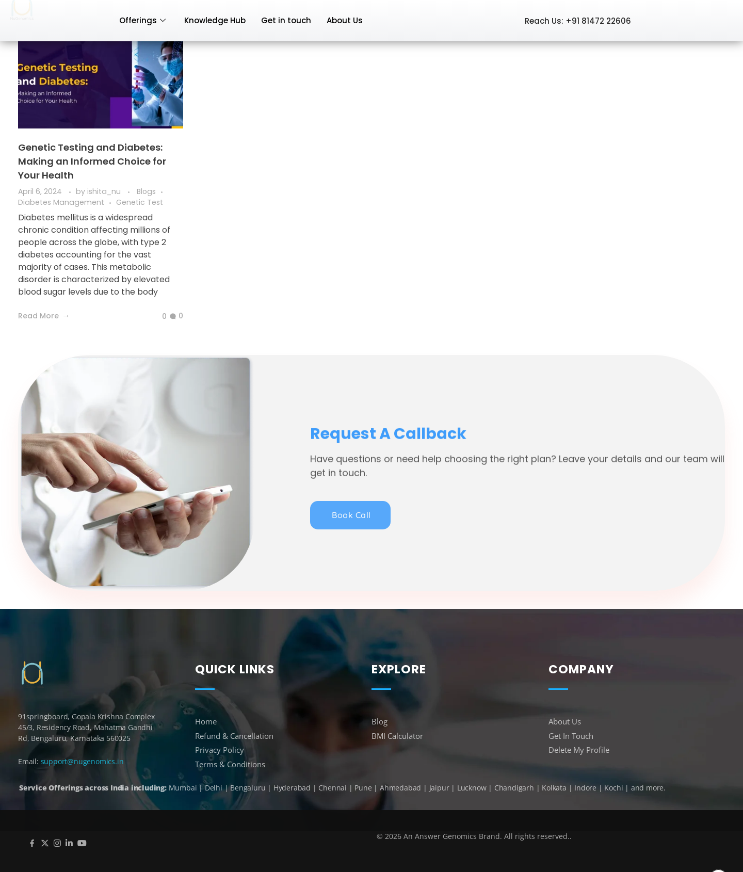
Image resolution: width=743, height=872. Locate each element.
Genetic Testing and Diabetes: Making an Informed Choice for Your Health (92, 161)
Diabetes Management (61, 202)
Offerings (142, 20)
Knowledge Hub (215, 20)
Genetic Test (139, 202)
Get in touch (286, 20)
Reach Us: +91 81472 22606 (578, 20)
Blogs (146, 191)
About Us (345, 20)
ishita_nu (105, 191)
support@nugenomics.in (82, 761)
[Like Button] (156, 316)
